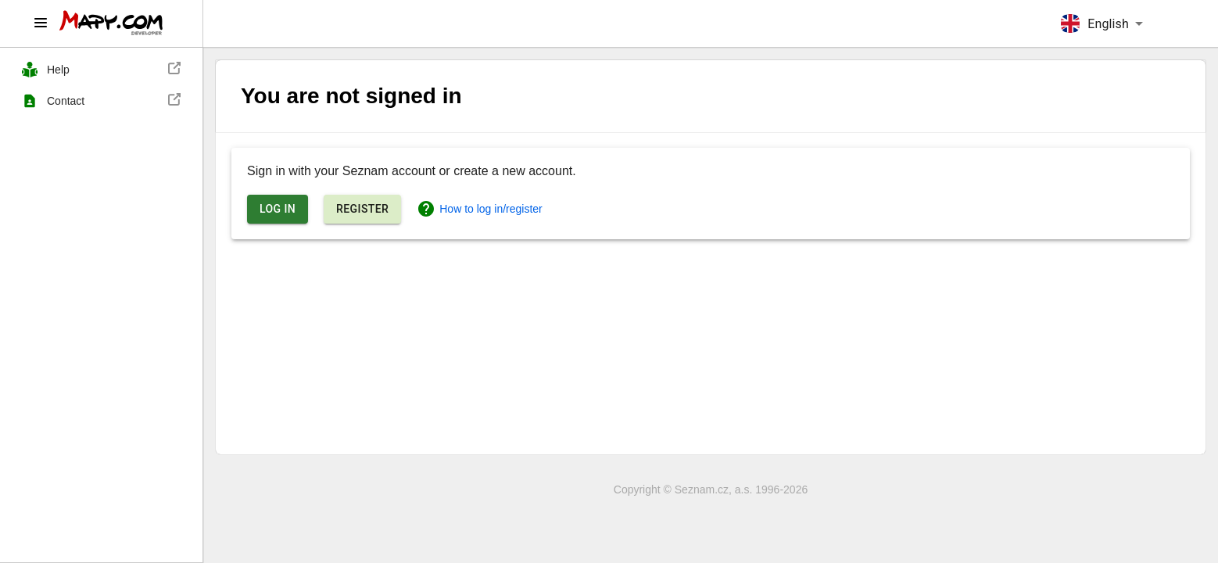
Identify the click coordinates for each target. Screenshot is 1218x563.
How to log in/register (480, 208)
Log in (277, 209)
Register (362, 209)
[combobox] (1102, 24)
